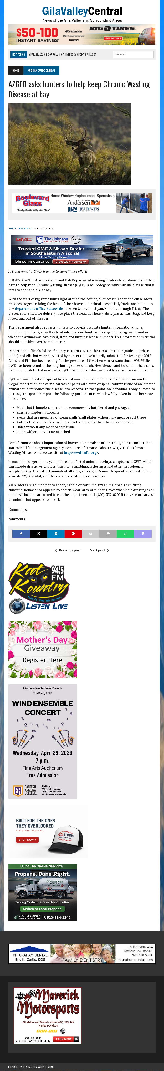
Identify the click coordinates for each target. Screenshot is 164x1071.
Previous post (68, 550)
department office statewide (39, 308)
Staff (27, 228)
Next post (99, 550)
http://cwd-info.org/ (81, 452)
